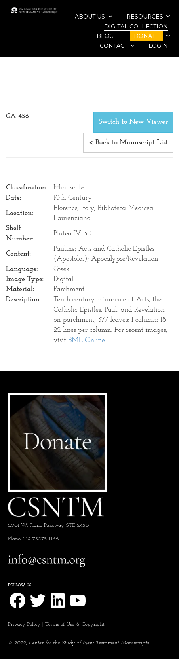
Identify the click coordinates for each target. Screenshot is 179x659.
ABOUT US (90, 16)
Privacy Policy (24, 624)
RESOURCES (144, 16)
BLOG (105, 36)
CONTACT (114, 45)
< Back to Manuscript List (128, 142)
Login (158, 45)
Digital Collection (136, 26)
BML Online (86, 340)
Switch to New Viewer (133, 122)
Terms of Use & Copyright (75, 624)
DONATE (146, 36)
